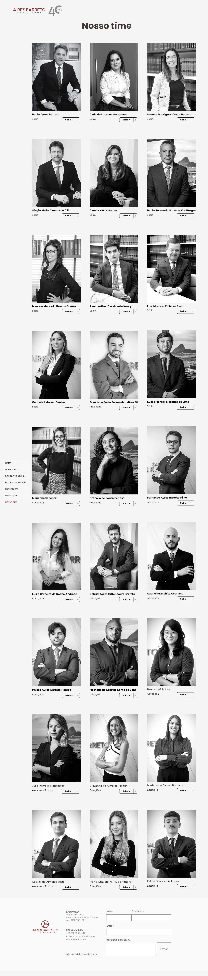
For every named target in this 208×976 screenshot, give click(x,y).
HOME (8, 463)
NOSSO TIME (11, 502)
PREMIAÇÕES (11, 495)
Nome (109, 911)
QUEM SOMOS (12, 469)
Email (109, 925)
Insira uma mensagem (118, 939)
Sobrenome (138, 911)
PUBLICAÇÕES (11, 489)
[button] (57, 77)
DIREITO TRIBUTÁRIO (15, 476)
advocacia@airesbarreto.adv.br (81, 954)
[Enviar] (164, 949)
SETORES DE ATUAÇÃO (16, 482)
